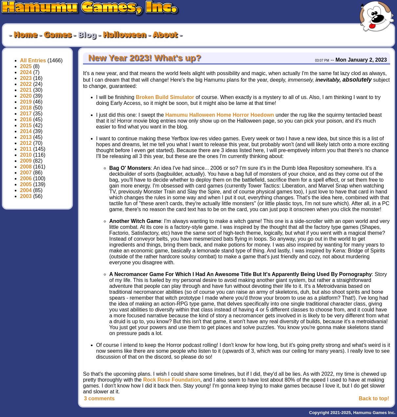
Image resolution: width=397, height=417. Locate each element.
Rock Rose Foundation (171, 380)
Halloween (124, 35)
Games (57, 35)
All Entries (33, 60)
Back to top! (374, 398)
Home (25, 35)
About (165, 35)
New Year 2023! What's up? (143, 58)
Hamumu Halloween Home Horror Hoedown (219, 115)
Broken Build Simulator (165, 97)
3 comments (99, 398)
